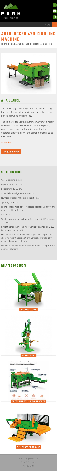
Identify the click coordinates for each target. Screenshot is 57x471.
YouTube (55, 11)
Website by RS (28, 466)
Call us (55, 17)
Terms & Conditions (28, 462)
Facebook (55, 5)
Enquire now (11, 152)
